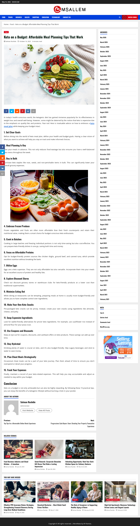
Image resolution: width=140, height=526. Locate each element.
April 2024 (103, 131)
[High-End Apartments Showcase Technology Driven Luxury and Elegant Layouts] (120, 491)
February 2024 (104, 140)
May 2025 (103, 70)
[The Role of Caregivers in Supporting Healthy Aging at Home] (87, 491)
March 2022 (104, 248)
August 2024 (104, 112)
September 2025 (105, 56)
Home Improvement (113, 500)
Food (3, 17)
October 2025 (104, 51)
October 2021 (104, 271)
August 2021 (104, 280)
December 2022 (105, 206)
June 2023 (103, 178)
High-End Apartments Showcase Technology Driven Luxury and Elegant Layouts (120, 506)
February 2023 (104, 196)
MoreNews (77, 524)
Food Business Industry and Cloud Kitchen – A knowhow (16, 462)
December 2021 (105, 262)
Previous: (26, 422)
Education (45, 17)
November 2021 (105, 266)
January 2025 (104, 89)
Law (7, 500)
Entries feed (104, 317)
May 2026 (103, 37)
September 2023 (105, 163)
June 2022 (103, 234)
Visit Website (27, 410)
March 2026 (104, 42)
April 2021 (103, 290)
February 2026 (104, 47)
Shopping (35, 17)
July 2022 (103, 229)
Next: (71, 423)
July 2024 (103, 117)
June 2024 (103, 121)
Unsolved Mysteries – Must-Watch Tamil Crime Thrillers (51, 506)
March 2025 (104, 79)
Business (19, 17)
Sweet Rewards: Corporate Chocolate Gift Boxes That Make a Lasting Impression (48, 464)
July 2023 (103, 173)
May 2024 (103, 126)
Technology (56, 17)
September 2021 (105, 276)
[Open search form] (119, 17)
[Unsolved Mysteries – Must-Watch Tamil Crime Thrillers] (53, 491)
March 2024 (104, 135)
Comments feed (105, 322)
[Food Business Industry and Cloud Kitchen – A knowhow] (18, 449)
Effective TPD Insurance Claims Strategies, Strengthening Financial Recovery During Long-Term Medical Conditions (19, 507)
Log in (102, 313)
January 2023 (104, 201)
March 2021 (103, 294)
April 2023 (103, 187)
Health (27, 17)
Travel (10, 17)
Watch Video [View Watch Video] (129, 17)
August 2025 (104, 61)
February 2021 (104, 299)
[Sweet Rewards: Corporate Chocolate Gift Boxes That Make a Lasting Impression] (49, 449)
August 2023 (104, 168)
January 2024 (104, 145)
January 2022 (104, 257)
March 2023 (104, 192)
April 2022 (103, 243)
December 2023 (105, 149)
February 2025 (104, 84)
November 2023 (105, 154)
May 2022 (103, 238)
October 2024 (104, 103)
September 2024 (105, 107)
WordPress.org (104, 327)
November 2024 (105, 98)
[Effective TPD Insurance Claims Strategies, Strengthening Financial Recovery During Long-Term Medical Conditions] (19, 491)
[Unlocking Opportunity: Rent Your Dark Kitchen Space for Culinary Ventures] (79, 449)
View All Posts (44, 410)
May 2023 (103, 182)
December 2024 (105, 93)
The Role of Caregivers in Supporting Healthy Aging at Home (84, 506)
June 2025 (103, 65)
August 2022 (104, 224)
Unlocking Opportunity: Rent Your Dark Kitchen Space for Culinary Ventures (79, 462)
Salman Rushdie (11, 41)
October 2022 (104, 215)
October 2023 (104, 159)
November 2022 (105, 210)
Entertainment (44, 500)
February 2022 (104, 252)
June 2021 (103, 285)
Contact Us (67, 17)
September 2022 (105, 220)
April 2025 (103, 75)
